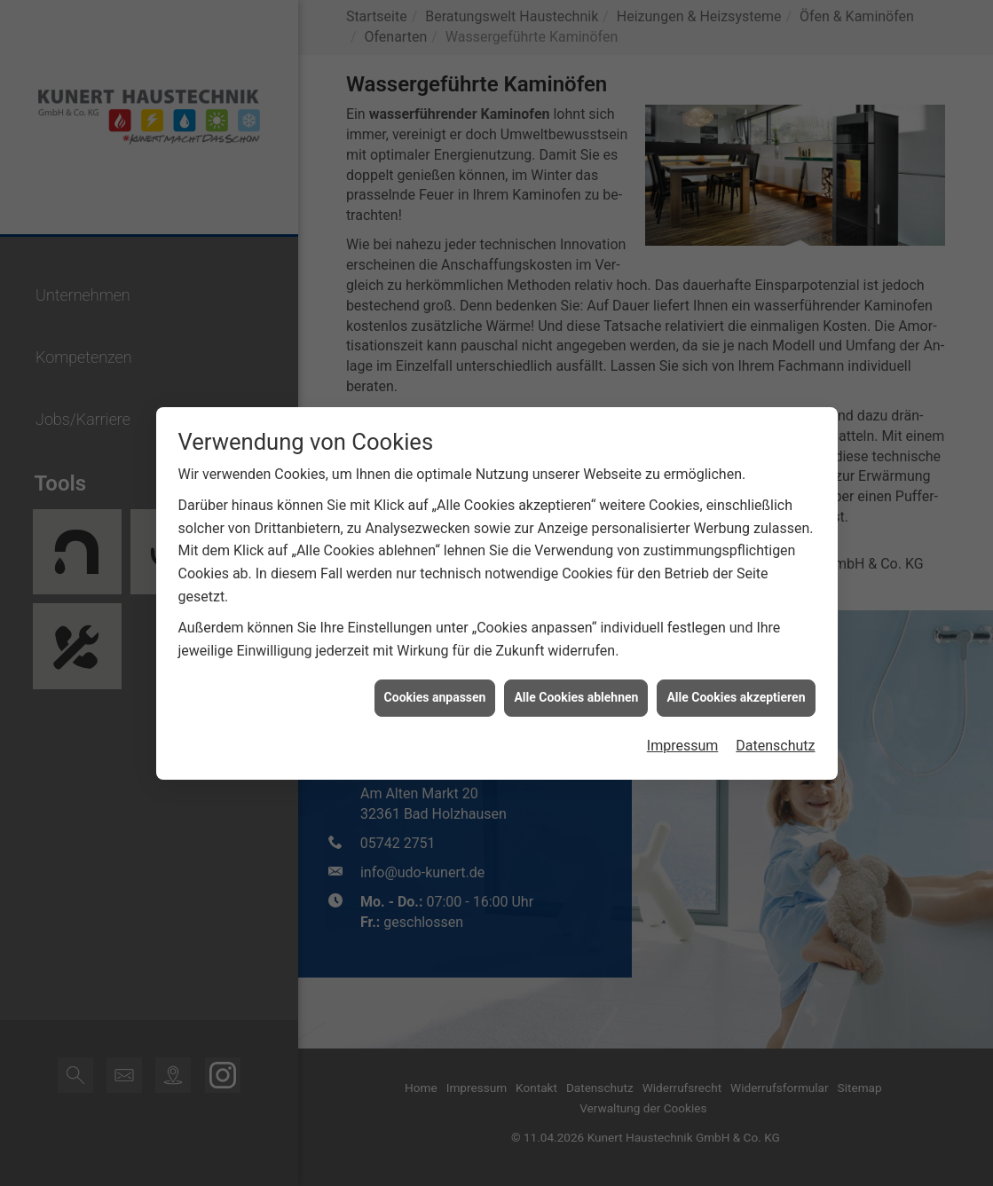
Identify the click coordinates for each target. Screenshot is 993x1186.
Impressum (683, 730)
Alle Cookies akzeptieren (735, 683)
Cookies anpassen (435, 683)
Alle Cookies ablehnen (576, 683)
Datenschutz (775, 730)
